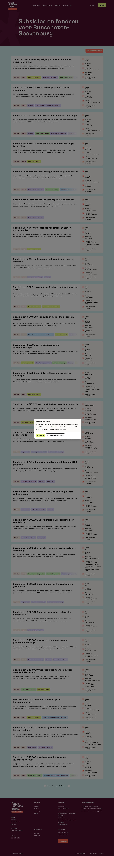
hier (53, 427)
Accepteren (41, 435)
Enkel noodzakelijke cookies (57, 435)
